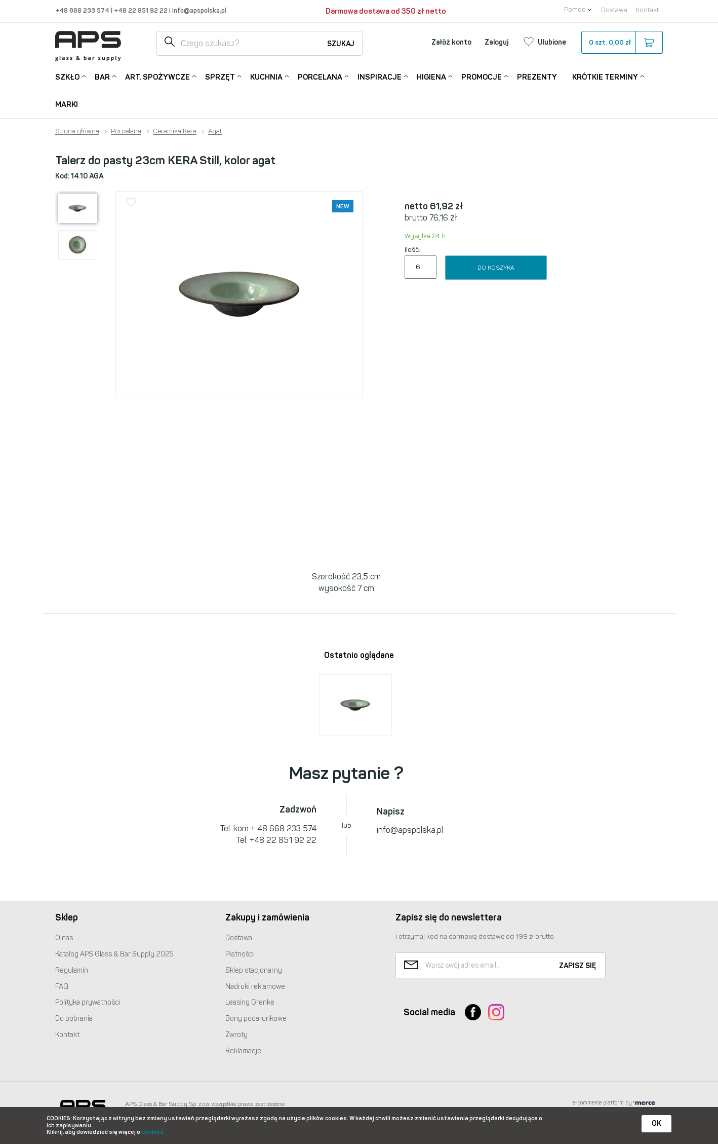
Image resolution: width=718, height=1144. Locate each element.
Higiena (431, 76)
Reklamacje (243, 1051)
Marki (66, 104)
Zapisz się (577, 966)
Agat (215, 131)
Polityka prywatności (88, 1002)
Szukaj (340, 44)
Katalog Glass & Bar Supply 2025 (114, 954)
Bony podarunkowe (256, 1018)
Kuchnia (266, 76)
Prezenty (537, 77)
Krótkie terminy (605, 76)
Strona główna (77, 131)
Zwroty (236, 1034)
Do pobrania (74, 1018)
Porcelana (320, 76)
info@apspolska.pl (198, 10)
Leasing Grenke (249, 1002)
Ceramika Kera (174, 131)
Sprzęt (220, 76)
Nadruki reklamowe (255, 986)
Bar (102, 76)
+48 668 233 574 (83, 10)
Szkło (67, 76)
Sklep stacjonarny (253, 970)
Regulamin (71, 970)
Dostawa (614, 10)
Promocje (481, 76)
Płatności (240, 954)
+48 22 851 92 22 (141, 10)
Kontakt (647, 10)
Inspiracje (379, 76)
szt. (621, 42)
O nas (64, 938)
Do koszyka (495, 267)
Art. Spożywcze (157, 76)
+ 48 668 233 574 (283, 828)
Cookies (152, 1132)
